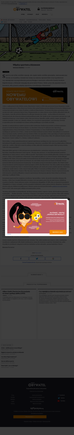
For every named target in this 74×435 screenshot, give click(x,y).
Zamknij (9, 234)
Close (69, 199)
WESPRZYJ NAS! (58, 232)
